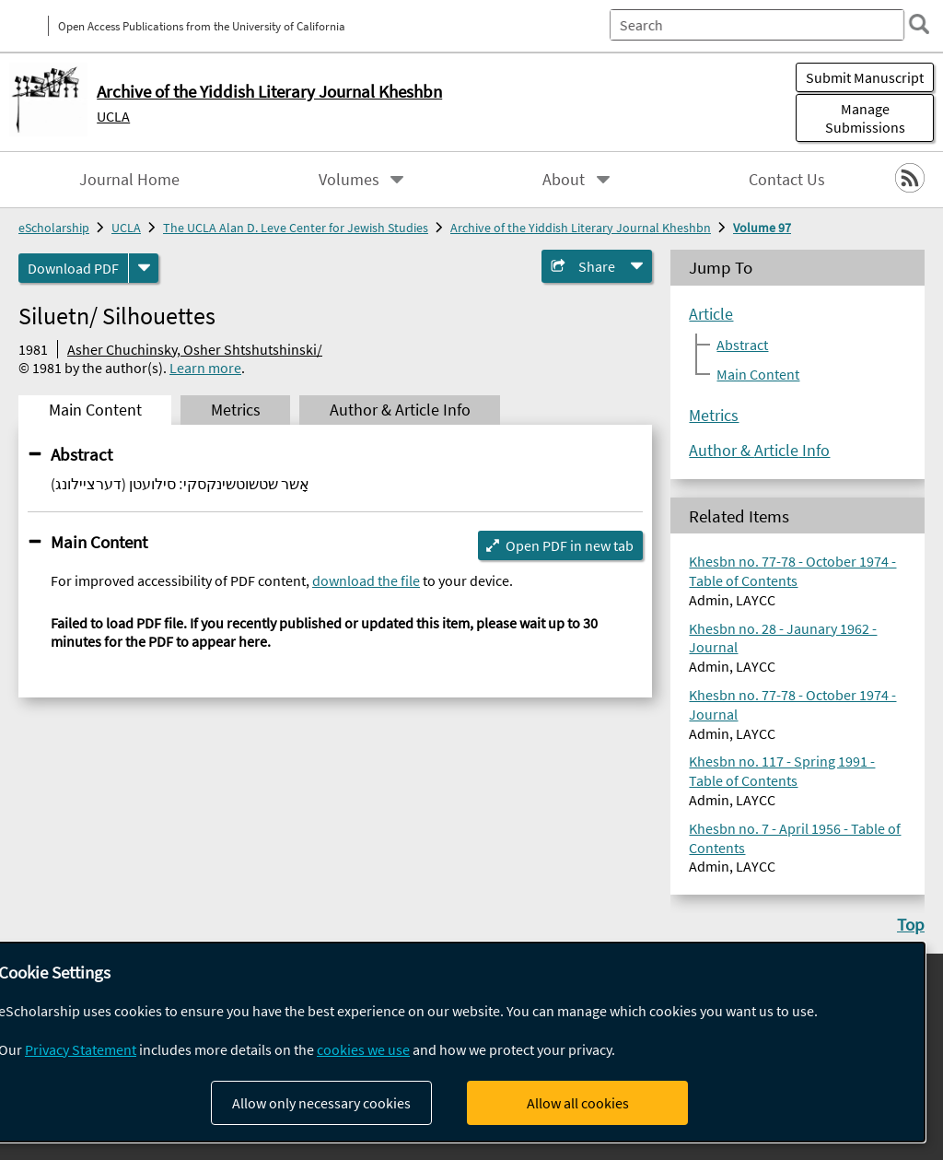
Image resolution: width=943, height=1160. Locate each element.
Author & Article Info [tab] (400, 410)
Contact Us (787, 180)
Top (911, 924)
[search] (919, 24)
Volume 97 (762, 227)
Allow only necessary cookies (321, 1103)
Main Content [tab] (95, 410)
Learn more (205, 367)
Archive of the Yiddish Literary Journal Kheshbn (580, 227)
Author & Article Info (759, 450)
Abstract (81, 454)
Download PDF (73, 268)
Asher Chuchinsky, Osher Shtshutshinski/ (194, 349)
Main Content (99, 542)
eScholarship (53, 227)
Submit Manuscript (865, 77)
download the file (366, 580)
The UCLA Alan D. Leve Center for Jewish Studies (295, 227)
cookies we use (363, 1049)
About (563, 180)
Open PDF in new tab (570, 545)
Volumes (349, 180)
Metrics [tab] (236, 410)
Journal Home (129, 180)
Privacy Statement (80, 1049)
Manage (865, 118)
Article (711, 314)
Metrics (714, 415)
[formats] (143, 268)
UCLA (113, 116)
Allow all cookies (578, 1103)
